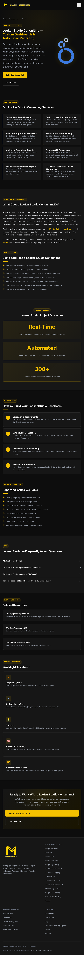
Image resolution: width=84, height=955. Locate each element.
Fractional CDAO (8, 926)
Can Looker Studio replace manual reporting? (42, 568)
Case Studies (49, 917)
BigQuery (48, 901)
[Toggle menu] (79, 5)
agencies (6, 242)
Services (12, 19)
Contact (47, 930)
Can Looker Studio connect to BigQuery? (42, 574)
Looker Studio (50, 877)
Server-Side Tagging (52, 873)
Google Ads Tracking (52, 893)
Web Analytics (8, 914)
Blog (46, 921)
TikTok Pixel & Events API (54, 885)
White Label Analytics (10, 930)
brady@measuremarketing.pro (41, 950)
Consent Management (10, 921)
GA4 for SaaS (49, 857)
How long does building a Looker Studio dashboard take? (42, 581)
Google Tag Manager (52, 865)
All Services (11, 83)
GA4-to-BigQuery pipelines (60, 229)
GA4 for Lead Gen (51, 861)
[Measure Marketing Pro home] (17, 5)
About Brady (49, 914)
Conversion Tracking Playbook (56, 926)
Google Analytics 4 (51, 849)
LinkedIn (48, 933)
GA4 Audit (48, 853)
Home (5, 19)
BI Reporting (7, 917)
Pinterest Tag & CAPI (52, 889)
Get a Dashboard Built (15, 75)
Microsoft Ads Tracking (53, 897)
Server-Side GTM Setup (53, 869)
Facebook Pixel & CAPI (53, 881)
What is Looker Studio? (42, 561)
